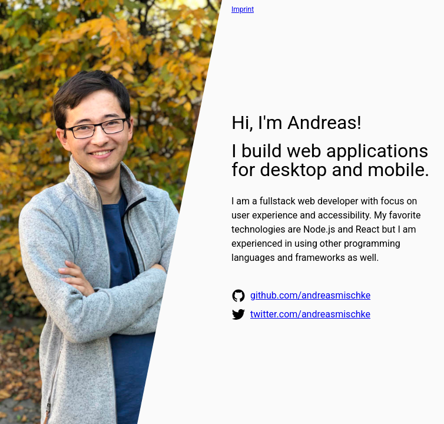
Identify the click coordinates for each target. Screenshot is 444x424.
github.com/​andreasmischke (310, 295)
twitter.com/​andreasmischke (310, 314)
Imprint (242, 9)
